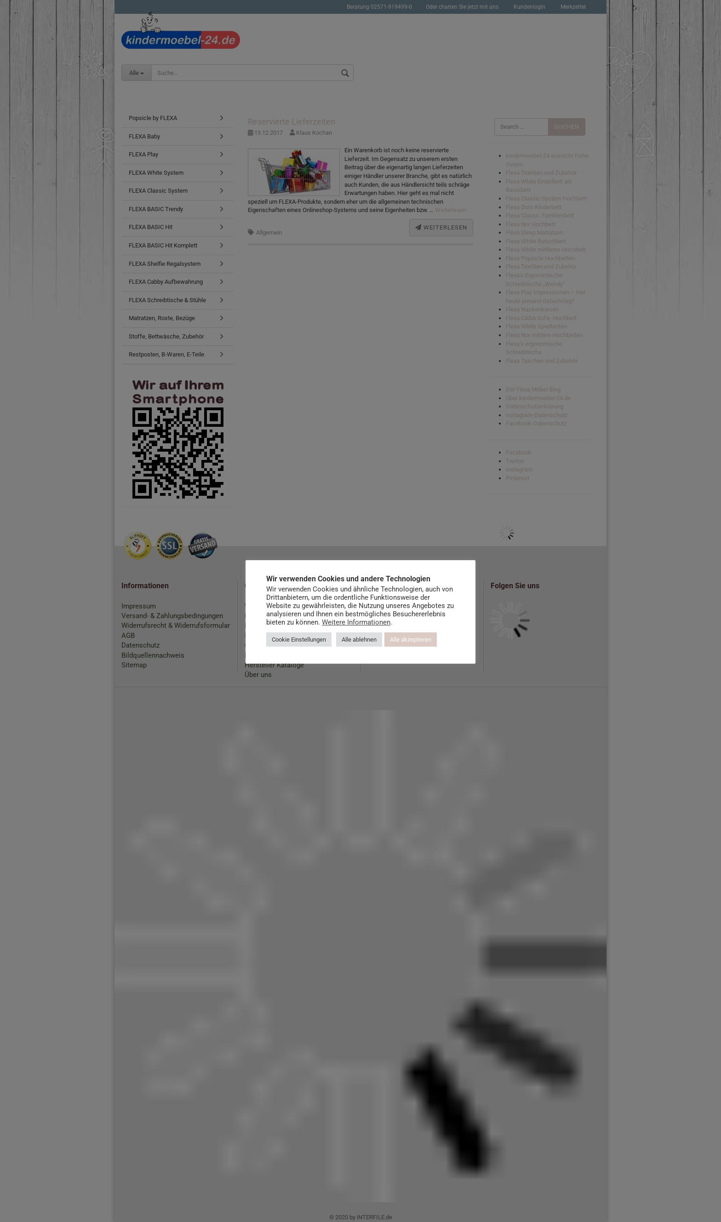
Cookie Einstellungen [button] (299, 639)
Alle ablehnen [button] (359, 639)
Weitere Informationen (356, 622)
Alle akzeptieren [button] (410, 639)
